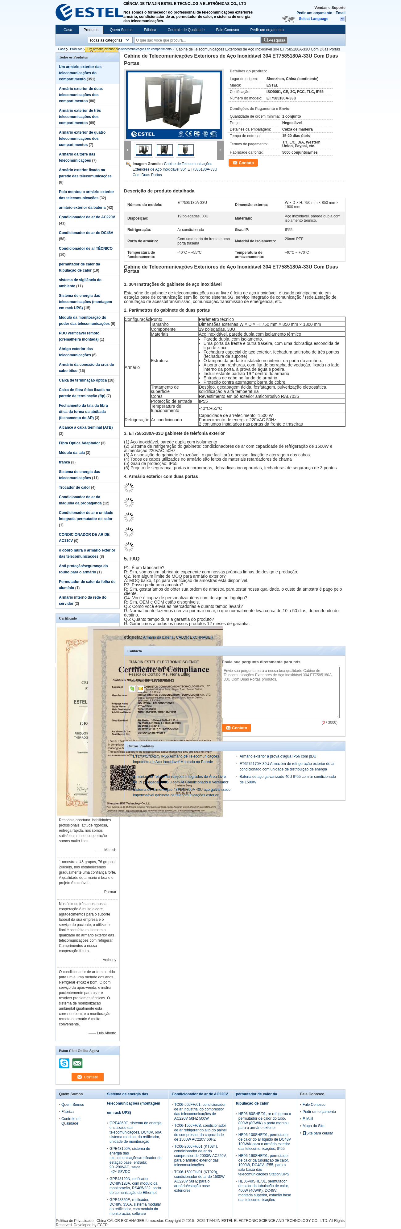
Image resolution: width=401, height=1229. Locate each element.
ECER (102, 1225)
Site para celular (318, 1133)
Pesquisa (276, 40)
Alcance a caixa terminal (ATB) (86, 427)
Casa (68, 30)
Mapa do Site (314, 1126)
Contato (246, 162)
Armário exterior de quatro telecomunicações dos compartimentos (82, 138)
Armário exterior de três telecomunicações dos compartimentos (80, 116)
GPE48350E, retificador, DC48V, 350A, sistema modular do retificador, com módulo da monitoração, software (135, 1207)
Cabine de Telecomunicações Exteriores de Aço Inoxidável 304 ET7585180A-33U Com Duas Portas (175, 169)
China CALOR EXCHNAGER (120, 1221)
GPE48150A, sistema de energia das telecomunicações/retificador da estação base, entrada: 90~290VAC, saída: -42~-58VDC (136, 1160)
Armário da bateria (158, 637)
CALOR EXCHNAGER (194, 637)
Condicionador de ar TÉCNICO (86, 248)
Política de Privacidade (74, 1221)
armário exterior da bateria (82, 207)
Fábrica (150, 30)
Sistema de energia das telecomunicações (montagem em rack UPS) (85, 301)
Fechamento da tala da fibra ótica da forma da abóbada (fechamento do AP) (83, 411)
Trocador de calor (74, 487)
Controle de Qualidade (186, 30)
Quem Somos (121, 30)
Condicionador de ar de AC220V (87, 217)
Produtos (91, 30)
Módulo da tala (72, 453)
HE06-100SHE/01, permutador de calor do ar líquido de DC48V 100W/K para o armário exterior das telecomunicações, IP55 (264, 1142)
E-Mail (308, 1119)
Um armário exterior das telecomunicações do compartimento (129, 49)
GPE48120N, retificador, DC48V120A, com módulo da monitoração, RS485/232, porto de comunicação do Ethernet (135, 1186)
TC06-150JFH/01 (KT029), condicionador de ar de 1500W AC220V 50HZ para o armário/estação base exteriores (199, 1181)
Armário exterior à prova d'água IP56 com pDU (278, 756)
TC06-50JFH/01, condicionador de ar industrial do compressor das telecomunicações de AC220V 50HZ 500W (200, 1111)
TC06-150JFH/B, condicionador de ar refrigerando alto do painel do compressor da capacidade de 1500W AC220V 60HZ (200, 1132)
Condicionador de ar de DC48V (86, 233)
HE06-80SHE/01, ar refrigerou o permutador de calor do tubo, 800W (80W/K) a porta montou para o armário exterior (264, 1121)
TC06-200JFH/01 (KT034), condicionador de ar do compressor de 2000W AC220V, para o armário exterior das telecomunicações (200, 1155)
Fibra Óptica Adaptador (79, 443)
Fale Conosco (227, 30)
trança (64, 462)
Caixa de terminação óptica (83, 380)
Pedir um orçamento (314, 13)
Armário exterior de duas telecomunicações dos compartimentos (81, 95)
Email (340, 13)
